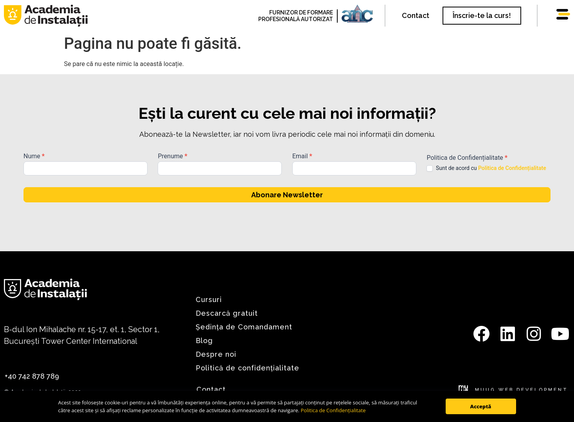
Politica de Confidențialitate (333, 410)
